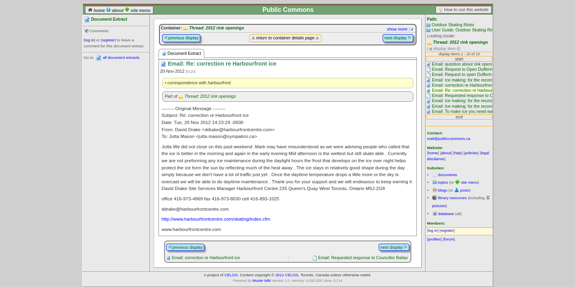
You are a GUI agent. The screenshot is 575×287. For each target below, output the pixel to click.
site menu (138, 10)
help (458, 153)
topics (443, 182)
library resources (452, 198)
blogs (442, 190)
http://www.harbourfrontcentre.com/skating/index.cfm (216, 218)
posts (464, 190)
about (115, 10)
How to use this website (466, 9)
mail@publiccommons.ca (448, 138)
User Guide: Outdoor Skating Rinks (465, 29)
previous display (181, 37)
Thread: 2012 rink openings (460, 42)
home (97, 10)
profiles (434, 239)
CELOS (231, 275)
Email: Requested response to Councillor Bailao (363, 257)
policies (471, 153)
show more (397, 29)
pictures (439, 206)
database (446, 213)
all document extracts (121, 57)
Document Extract (181, 53)
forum (449, 239)
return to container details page (285, 37)
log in (89, 40)
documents (447, 175)
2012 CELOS (286, 275)
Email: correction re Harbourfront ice (206, 257)
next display (397, 37)
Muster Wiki (261, 281)
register (108, 40)
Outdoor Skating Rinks (453, 24)
